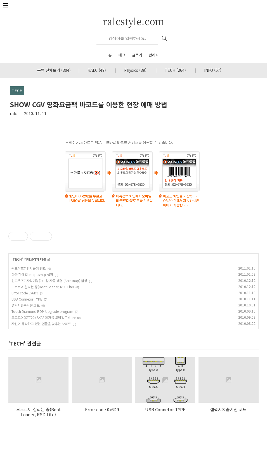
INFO (212, 70)
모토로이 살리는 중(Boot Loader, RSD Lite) (42, 286)
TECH (175, 70)
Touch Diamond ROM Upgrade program (42, 311)
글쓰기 (137, 55)
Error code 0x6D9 (24, 292)
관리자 (154, 55)
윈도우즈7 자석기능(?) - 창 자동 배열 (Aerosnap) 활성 (49, 280)
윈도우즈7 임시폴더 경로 (28, 268)
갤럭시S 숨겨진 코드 (25, 305)
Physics (135, 70)
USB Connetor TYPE (26, 299)
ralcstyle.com (133, 21)
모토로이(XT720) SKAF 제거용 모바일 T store (43, 317)
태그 (122, 55)
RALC (97, 70)
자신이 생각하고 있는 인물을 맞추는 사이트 (41, 323)
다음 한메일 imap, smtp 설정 (32, 274)
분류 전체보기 (54, 70)
